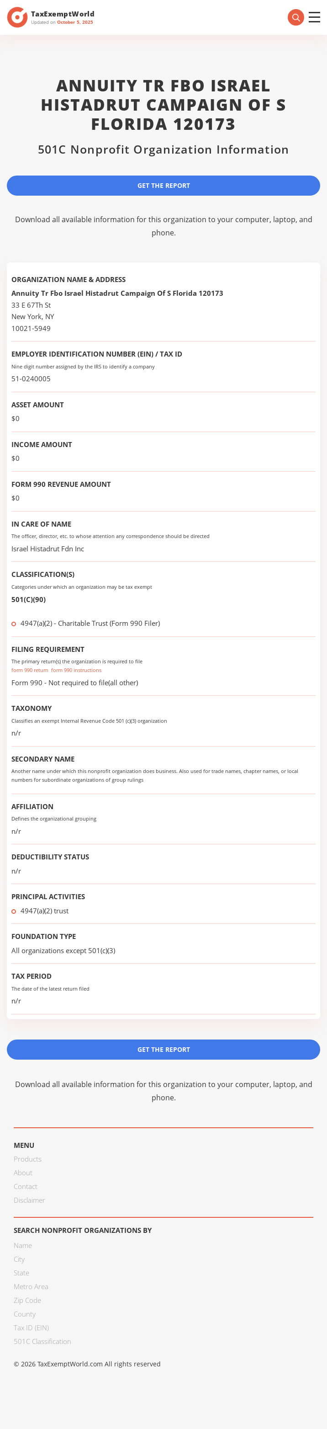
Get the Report (163, 185)
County (25, 1313)
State (21, 1272)
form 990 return (29, 670)
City (19, 1259)
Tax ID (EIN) (31, 1327)
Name (23, 1245)
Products (28, 1158)
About (23, 1172)
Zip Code (27, 1300)
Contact (25, 1186)
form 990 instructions (76, 670)
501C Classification (42, 1341)
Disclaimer (29, 1200)
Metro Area (31, 1286)
